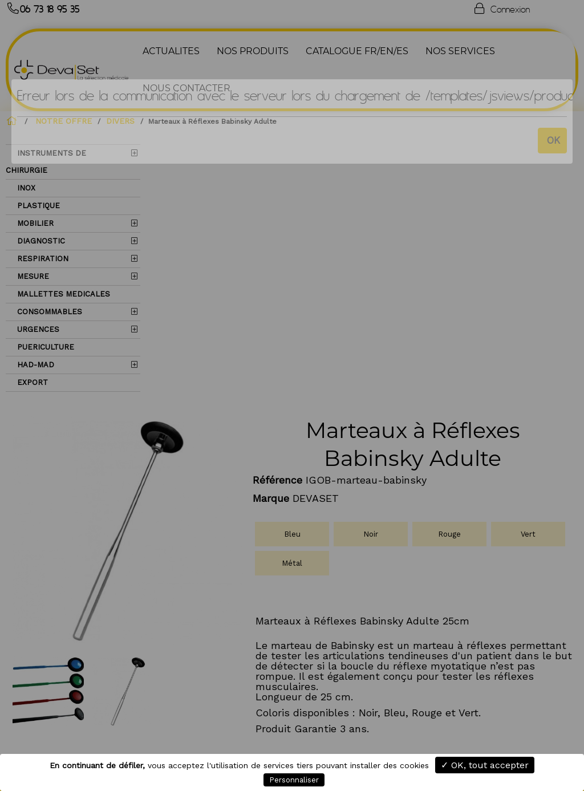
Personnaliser (294, 780)
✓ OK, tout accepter (485, 765)
